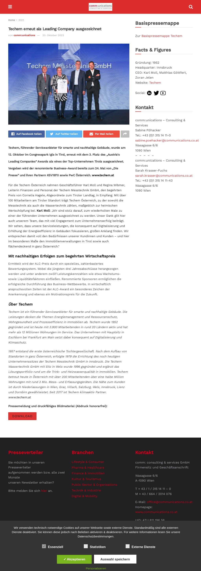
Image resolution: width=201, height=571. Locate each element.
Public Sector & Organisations (94, 485)
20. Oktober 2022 (53, 35)
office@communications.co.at (170, 502)
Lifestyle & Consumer (88, 462)
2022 (21, 20)
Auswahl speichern (115, 559)
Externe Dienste (140, 546)
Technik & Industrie (86, 490)
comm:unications (24, 35)
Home (11, 20)
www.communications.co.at (156, 512)
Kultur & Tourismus (86, 479)
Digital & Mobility (84, 496)
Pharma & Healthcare (88, 468)
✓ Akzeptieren (74, 559)
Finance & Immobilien (88, 473)
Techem (155, 82)
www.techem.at (103, 175)
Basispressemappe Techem (162, 36)
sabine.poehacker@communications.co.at (167, 140)
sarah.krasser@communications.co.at (164, 175)
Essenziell (52, 546)
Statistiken (95, 546)
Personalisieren (96, 568)
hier (44, 491)
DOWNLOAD (22, 416)
